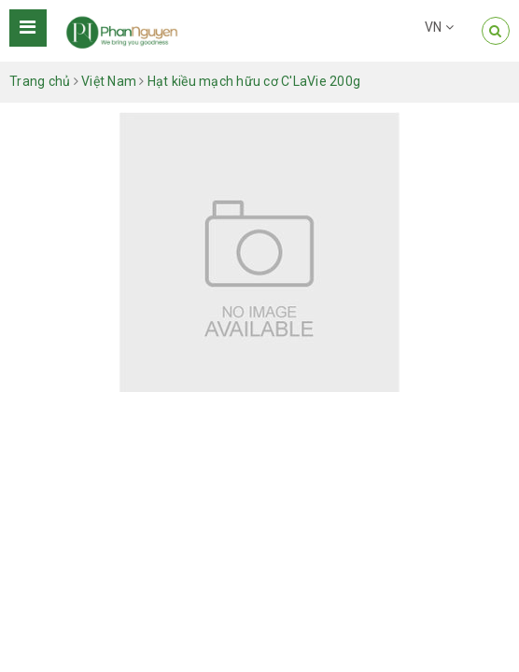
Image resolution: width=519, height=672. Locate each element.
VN (439, 27)
